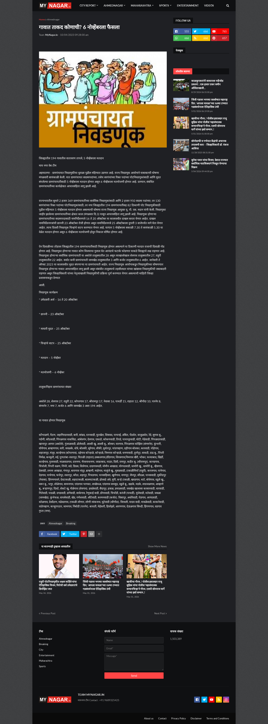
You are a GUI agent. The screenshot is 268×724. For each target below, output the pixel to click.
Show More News (157, 546)
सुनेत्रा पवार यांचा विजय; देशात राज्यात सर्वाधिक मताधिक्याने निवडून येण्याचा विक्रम (209, 163)
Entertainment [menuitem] (188, 5)
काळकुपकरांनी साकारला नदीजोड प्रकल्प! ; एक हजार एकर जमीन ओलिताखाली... (207, 84)
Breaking (70, 523)
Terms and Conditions (217, 718)
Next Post (159, 613)
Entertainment (46, 655)
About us (149, 718)
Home (42, 19)
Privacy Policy (178, 718)
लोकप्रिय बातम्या (183, 71)
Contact (162, 718)
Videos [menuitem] (209, 5)
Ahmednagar (53, 19)
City (41, 649)
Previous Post (48, 613)
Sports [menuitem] (164, 5)
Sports (42, 666)
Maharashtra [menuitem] (141, 5)
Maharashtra (45, 660)
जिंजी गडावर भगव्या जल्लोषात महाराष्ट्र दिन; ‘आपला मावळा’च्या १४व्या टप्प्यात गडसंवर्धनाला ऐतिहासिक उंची (101, 585)
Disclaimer (196, 718)
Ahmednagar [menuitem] (113, 5)
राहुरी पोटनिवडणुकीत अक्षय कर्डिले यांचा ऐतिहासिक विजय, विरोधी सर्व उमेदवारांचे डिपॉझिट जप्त (58, 585)
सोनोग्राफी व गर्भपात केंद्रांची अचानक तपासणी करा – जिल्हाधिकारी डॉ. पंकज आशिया (209, 144)
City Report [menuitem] (88, 5)
